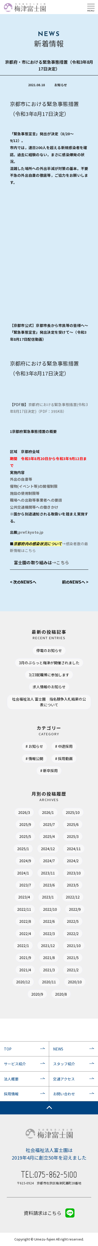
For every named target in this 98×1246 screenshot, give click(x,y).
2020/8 (61, 994)
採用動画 (65, 758)
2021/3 (49, 969)
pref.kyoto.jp (31, 532)
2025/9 (25, 824)
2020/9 (37, 994)
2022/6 (49, 921)
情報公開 (35, 758)
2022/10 (50, 909)
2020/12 (23, 981)
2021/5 (73, 957)
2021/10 (74, 945)
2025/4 (49, 836)
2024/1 (23, 872)
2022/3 (49, 933)
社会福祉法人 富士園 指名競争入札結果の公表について (49, 701)
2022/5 (73, 921)
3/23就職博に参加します (49, 674)
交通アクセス (64, 1079)
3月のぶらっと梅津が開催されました (49, 662)
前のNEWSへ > (75, 582)
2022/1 (23, 945)
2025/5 (25, 836)
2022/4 (25, 933)
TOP (7, 1048)
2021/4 (25, 969)
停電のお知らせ (49, 650)
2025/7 (49, 824)
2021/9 (25, 957)
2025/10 (73, 812)
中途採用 (65, 746)
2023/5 (73, 885)
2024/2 (73, 860)
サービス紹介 (15, 1063)
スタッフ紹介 (64, 1063)
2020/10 (75, 981)
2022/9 (75, 909)
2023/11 (48, 872)
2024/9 (25, 860)
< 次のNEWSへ (23, 582)
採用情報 (11, 1093)
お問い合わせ (64, 1093)
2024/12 (48, 848)
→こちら (60, 562)
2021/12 (48, 945)
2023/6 (49, 885)
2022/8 (25, 921)
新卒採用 (50, 770)
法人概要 (11, 1079)
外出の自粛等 (21, 479)
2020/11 (49, 981)
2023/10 (74, 872)
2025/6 (73, 824)
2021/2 (73, 969)
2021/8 (49, 957)
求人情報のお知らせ (49, 686)
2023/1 (48, 897)
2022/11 (24, 909)
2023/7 (25, 885)
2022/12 (73, 897)
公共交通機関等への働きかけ (34, 507)
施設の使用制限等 (25, 493)
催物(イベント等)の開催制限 (34, 486)
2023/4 (24, 897)
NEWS (58, 1048)
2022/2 (73, 933)
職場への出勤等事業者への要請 (36, 500)
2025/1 (23, 848)
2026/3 (24, 812)
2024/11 (74, 848)
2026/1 (48, 812)
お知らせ (35, 746)
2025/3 (73, 836)
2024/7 (49, 860)
